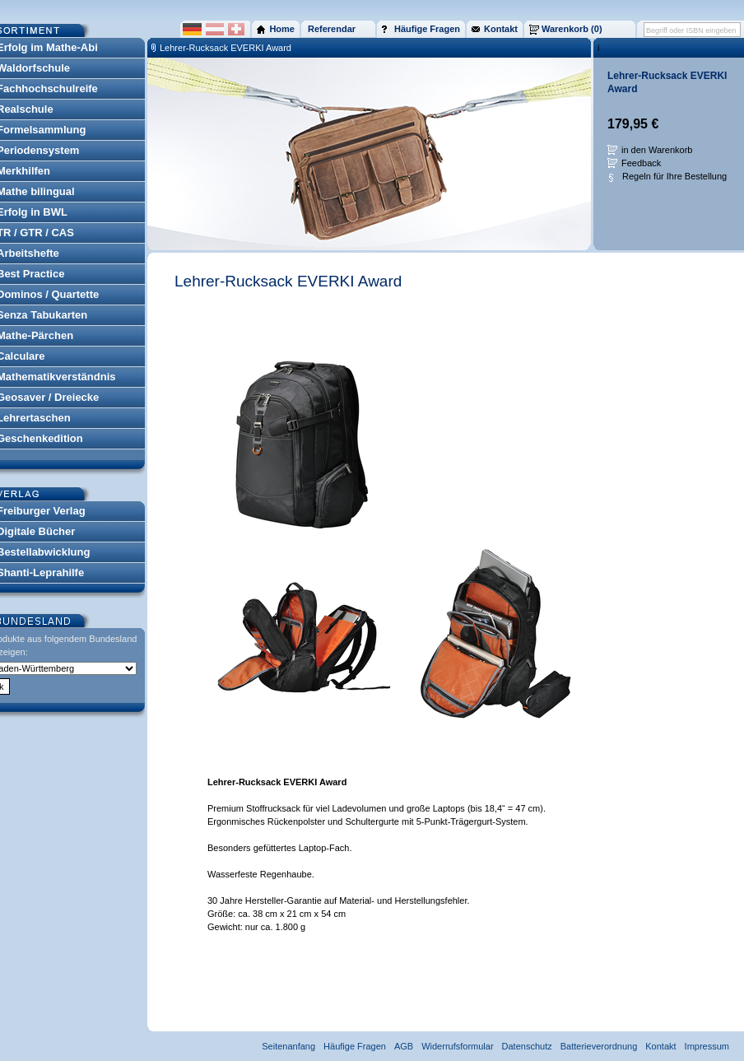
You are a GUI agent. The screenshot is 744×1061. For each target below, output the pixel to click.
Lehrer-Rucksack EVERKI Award (225, 48)
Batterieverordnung (599, 1046)
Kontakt (660, 1046)
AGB (403, 1046)
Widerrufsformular (457, 1046)
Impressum (707, 1046)
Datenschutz (527, 1046)
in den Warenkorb (656, 150)
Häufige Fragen (354, 1046)
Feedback (641, 163)
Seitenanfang (288, 1046)
